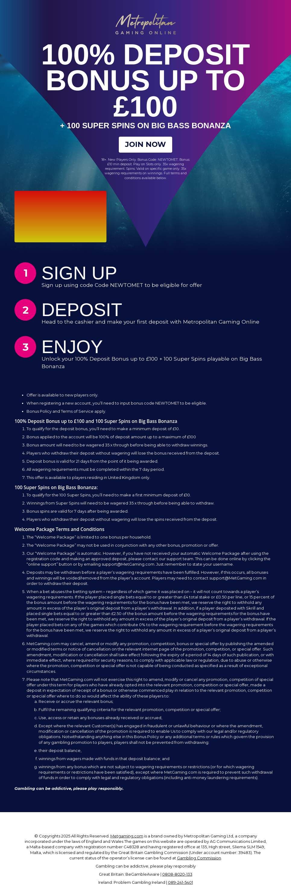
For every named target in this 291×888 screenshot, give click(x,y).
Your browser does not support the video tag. (60, 219)
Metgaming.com (126, 838)
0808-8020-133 (177, 876)
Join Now (145, 145)
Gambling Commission (199, 860)
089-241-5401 (180, 884)
